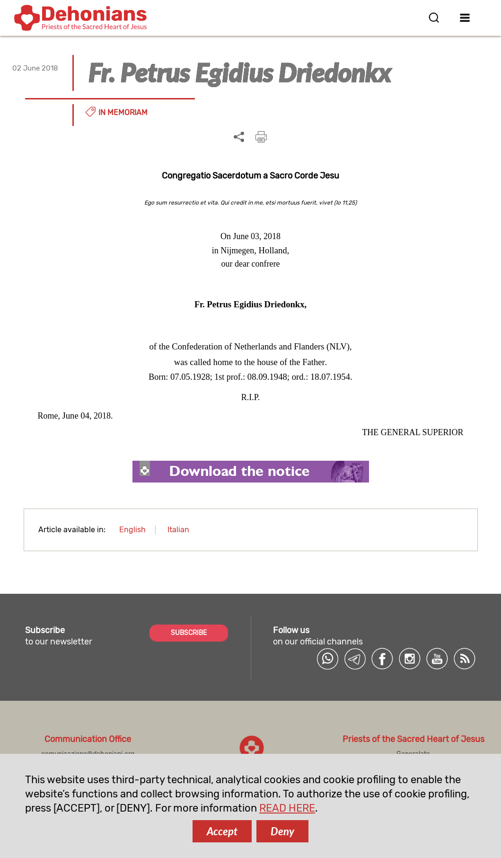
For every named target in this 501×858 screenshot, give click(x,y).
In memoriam (123, 112)
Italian (178, 529)
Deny (282, 831)
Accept (222, 831)
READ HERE (287, 808)
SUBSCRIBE (189, 633)
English (132, 529)
